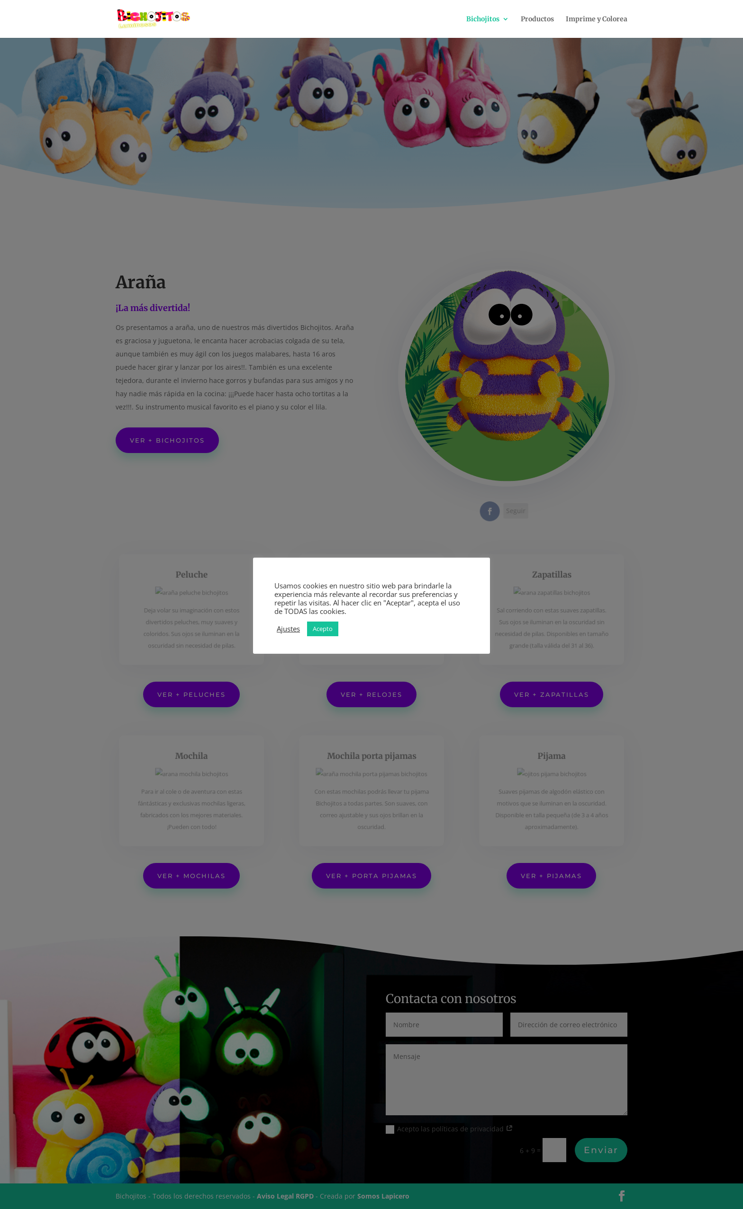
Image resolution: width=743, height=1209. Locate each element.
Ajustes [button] (288, 628)
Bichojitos (482, 19)
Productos (537, 19)
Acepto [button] (323, 628)
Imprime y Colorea (596, 19)
